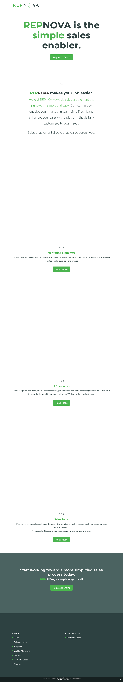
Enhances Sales (20, 642)
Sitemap (17, 664)
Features (17, 655)
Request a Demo (61, 57)
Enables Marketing (22, 651)
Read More (61, 269)
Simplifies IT (19, 646)
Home (16, 637)
